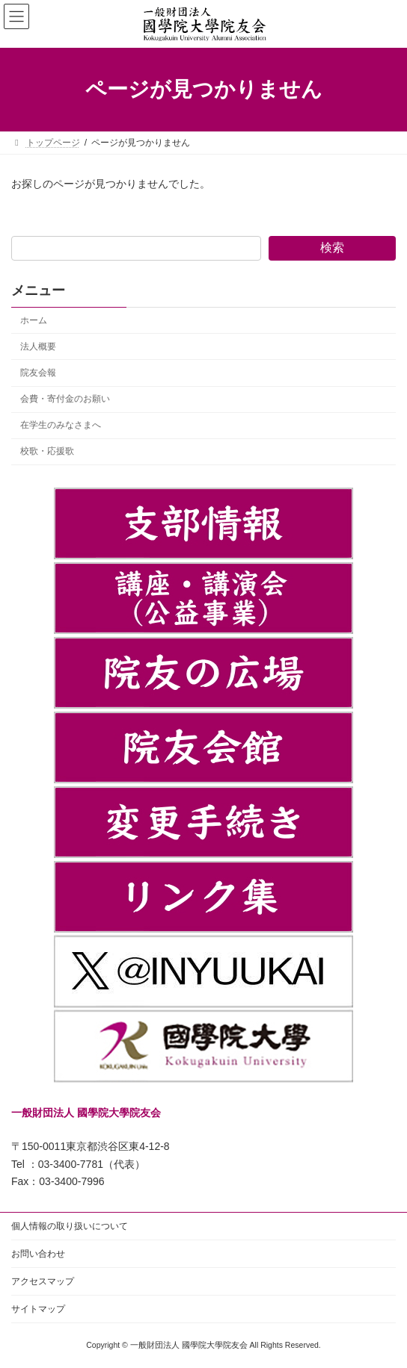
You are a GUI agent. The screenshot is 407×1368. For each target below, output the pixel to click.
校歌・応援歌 (47, 451)
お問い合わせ (38, 1254)
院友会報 (38, 372)
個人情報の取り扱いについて (69, 1226)
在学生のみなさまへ (60, 425)
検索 (332, 247)
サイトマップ (38, 1309)
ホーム (33, 320)
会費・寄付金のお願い (65, 399)
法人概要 (38, 346)
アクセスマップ (42, 1281)
